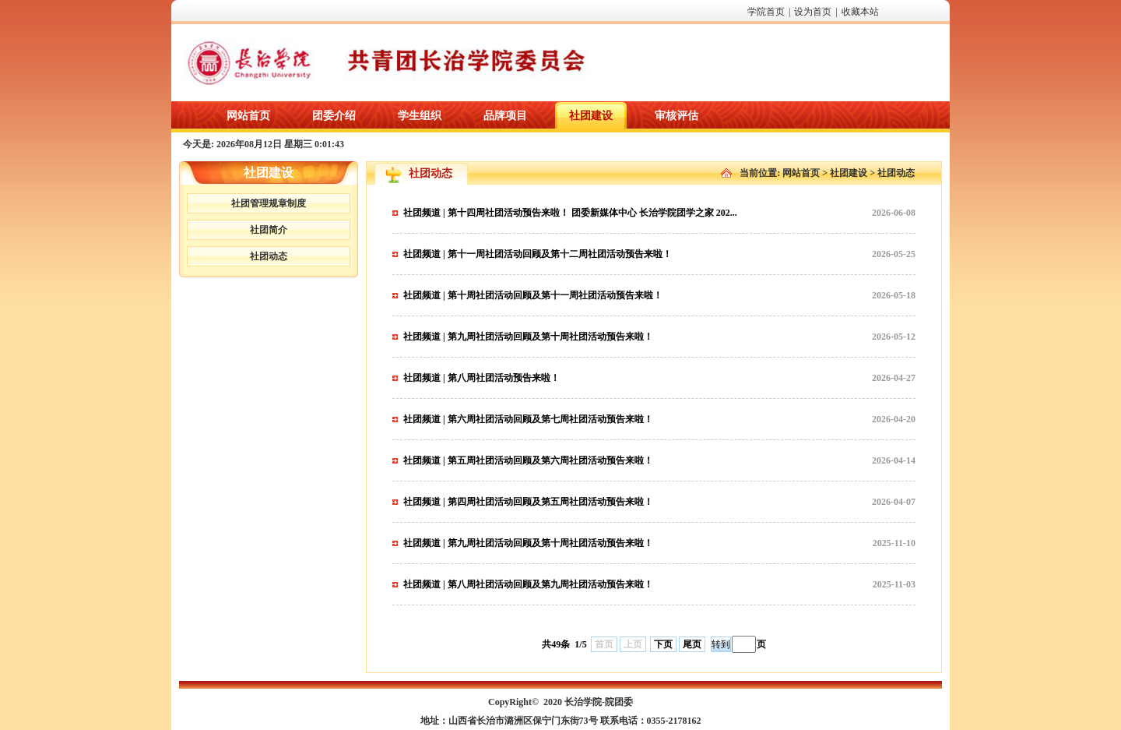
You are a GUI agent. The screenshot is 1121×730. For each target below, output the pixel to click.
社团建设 (848, 173)
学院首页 (766, 11)
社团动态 (268, 256)
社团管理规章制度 (268, 203)
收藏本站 (860, 11)
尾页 (692, 644)
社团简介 (268, 229)
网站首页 (801, 173)
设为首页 (812, 11)
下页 (663, 644)
